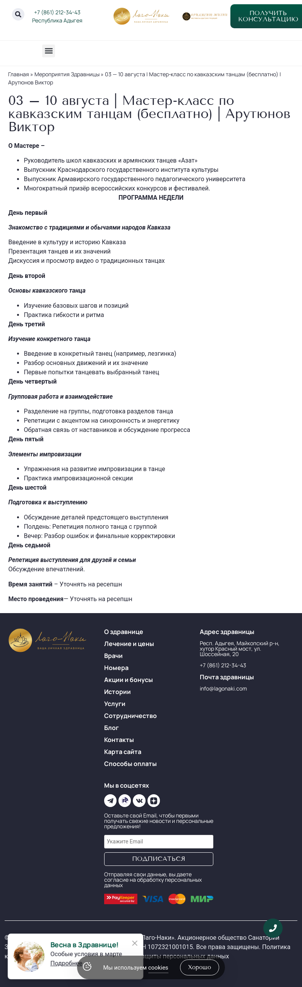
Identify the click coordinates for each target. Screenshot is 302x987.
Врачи (113, 655)
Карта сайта (122, 751)
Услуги (114, 703)
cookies (158, 967)
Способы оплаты (130, 763)
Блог (111, 727)
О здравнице (123, 631)
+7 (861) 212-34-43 (57, 12)
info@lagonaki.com (223, 688)
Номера (116, 667)
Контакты (119, 739)
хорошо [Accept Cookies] (199, 967)
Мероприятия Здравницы (67, 74)
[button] (48, 51)
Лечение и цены (129, 643)
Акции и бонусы (128, 679)
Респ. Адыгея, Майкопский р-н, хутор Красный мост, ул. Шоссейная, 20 (240, 648)
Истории (117, 691)
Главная (18, 74)
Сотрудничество (130, 715)
